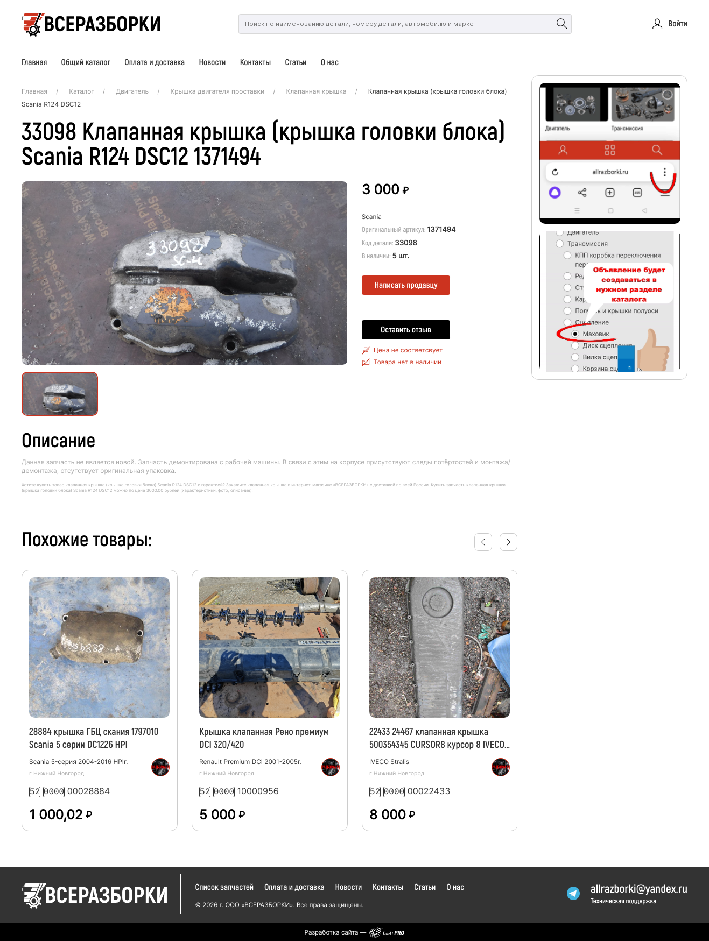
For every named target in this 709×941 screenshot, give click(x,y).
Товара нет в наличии (407, 362)
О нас (330, 62)
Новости (212, 62)
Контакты (255, 62)
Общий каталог (85, 62)
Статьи (295, 62)
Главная (34, 62)
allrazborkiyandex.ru (639, 887)
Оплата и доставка (154, 62)
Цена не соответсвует (408, 350)
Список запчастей (224, 886)
